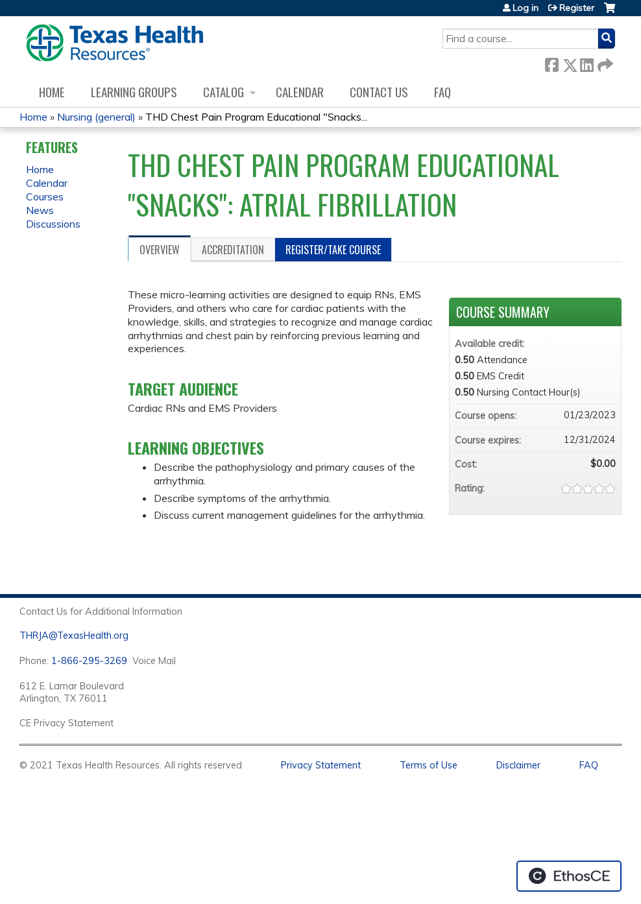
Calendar (300, 91)
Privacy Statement (321, 765)
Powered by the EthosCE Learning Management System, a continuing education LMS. (569, 876)
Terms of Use (428, 765)
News (40, 210)
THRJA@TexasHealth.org (73, 635)
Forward (604, 62)
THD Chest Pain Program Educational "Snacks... (256, 116)
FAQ (442, 91)
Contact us (379, 91)
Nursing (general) (96, 116)
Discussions (53, 223)
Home (52, 91)
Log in (525, 7)
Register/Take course (333, 249)
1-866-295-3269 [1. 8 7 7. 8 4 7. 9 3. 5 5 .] (89, 661)
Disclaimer (518, 765)
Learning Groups (134, 91)
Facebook (551, 62)
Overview (159, 249)
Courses (45, 196)
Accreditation (233, 249)
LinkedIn (586, 62)
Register (576, 7)
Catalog (223, 91)
